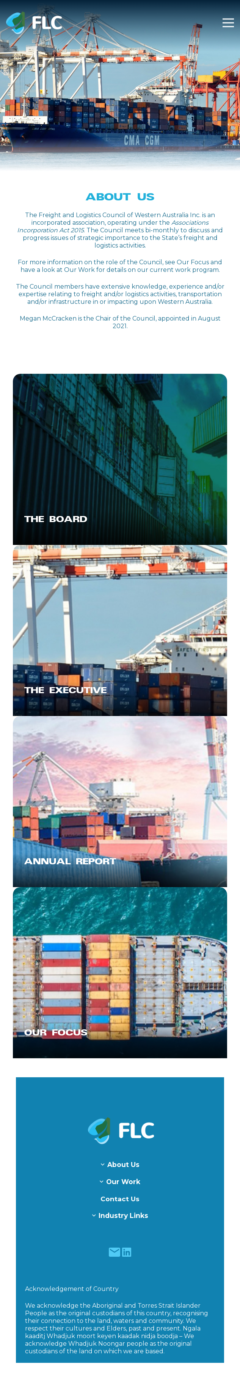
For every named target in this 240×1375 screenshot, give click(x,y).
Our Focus (193, 262)
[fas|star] (115, 1252)
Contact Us (120, 1199)
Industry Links (123, 1215)
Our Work (79, 269)
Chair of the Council (125, 318)
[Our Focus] (120, 972)
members (68, 286)
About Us (123, 1165)
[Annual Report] (120, 801)
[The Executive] (120, 630)
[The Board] (120, 459)
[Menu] (228, 22)
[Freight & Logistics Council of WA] (34, 22)
